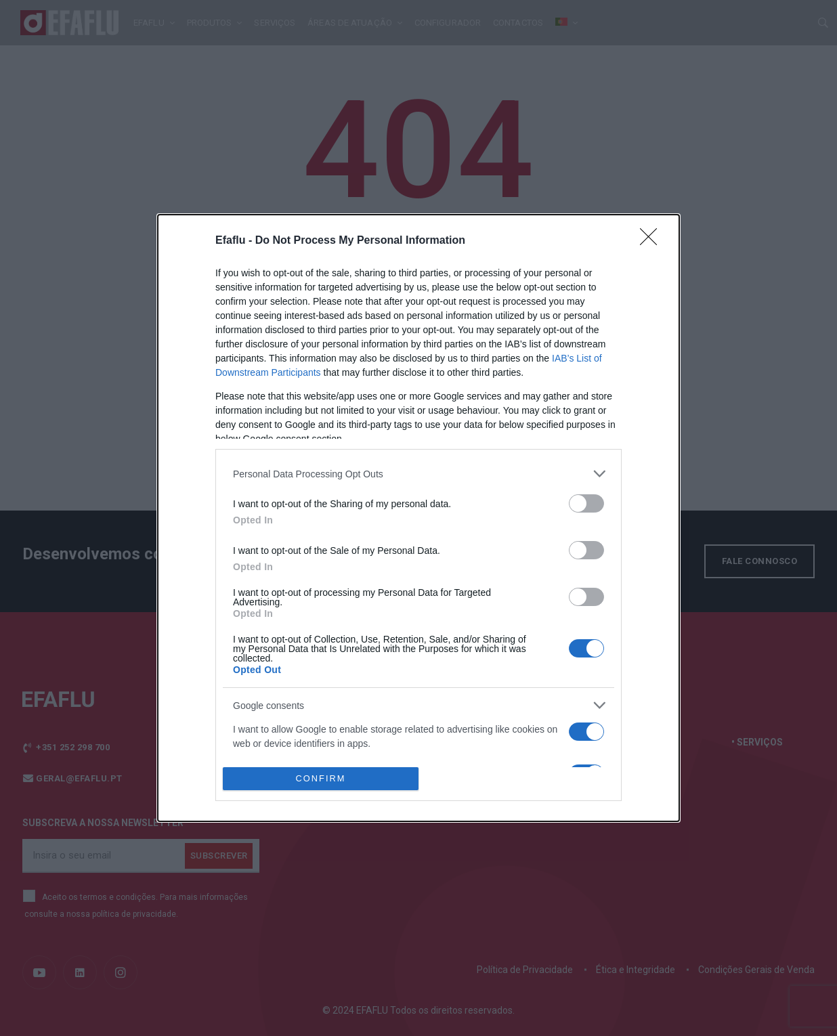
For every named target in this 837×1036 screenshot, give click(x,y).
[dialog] (418, 518)
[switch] (586, 503)
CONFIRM (320, 779)
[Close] (653, 241)
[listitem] (418, 474)
